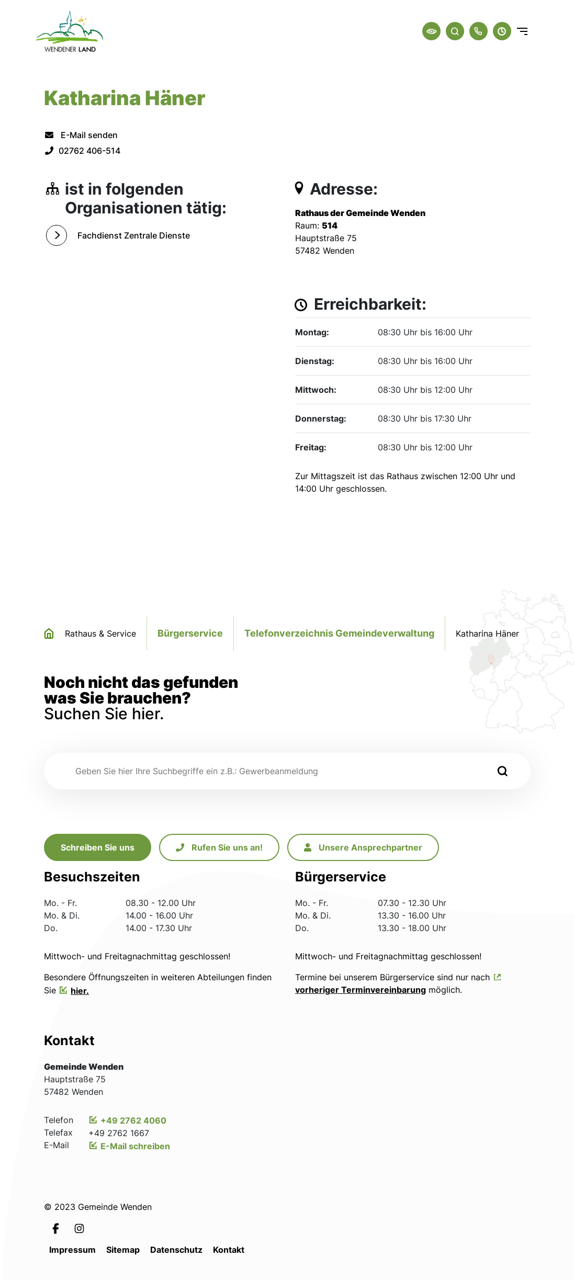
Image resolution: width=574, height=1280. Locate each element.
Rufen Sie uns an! (219, 847)
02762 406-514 (82, 150)
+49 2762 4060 (133, 1120)
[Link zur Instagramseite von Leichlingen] (79, 1227)
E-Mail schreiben (135, 1146)
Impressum (72, 1249)
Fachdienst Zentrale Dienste (133, 235)
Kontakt (228, 1249)
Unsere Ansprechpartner (363, 847)
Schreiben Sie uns (97, 847)
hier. (80, 991)
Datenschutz (176, 1249)
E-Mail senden (81, 135)
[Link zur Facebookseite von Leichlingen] (55, 1227)
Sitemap (123, 1249)
